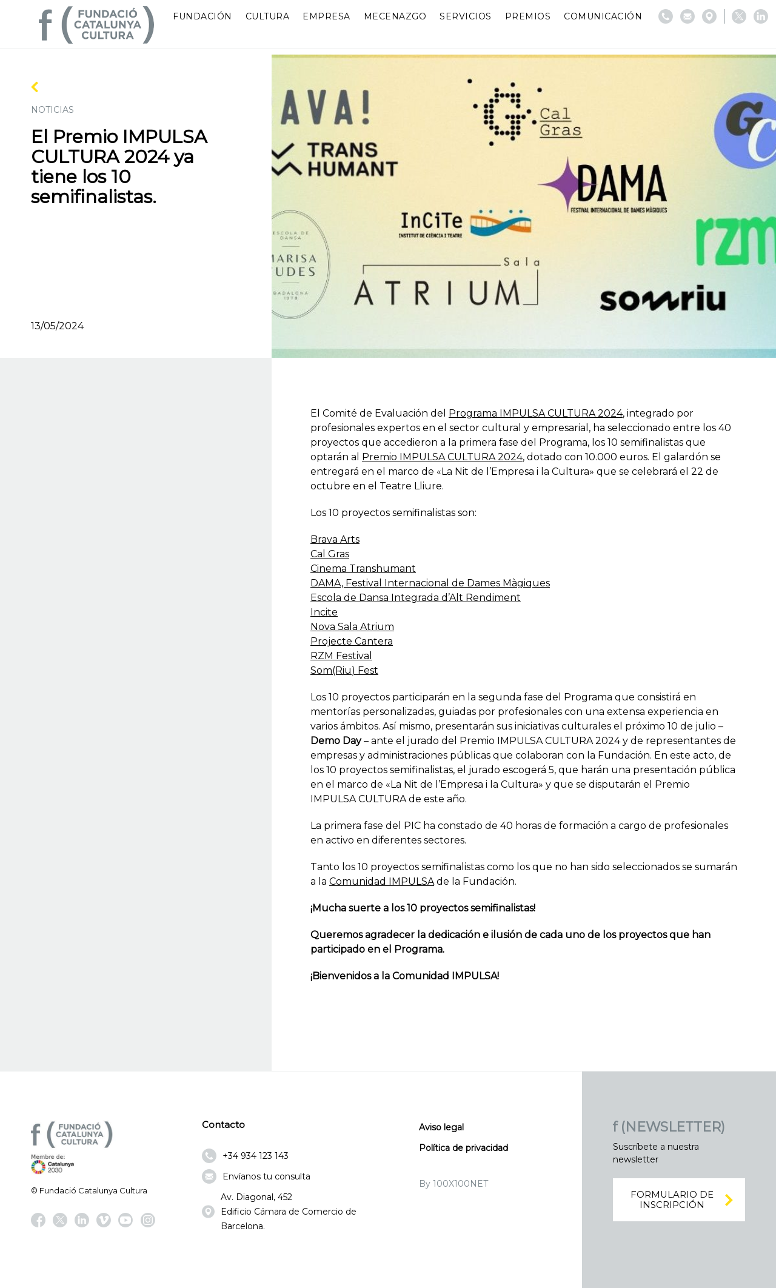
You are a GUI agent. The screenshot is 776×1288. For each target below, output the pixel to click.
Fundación (202, 16)
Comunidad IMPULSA (381, 881)
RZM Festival (341, 656)
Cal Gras (329, 554)
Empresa (326, 16)
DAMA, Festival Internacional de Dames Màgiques (430, 583)
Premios (528, 16)
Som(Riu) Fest (344, 670)
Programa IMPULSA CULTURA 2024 (536, 413)
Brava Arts (335, 539)
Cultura (268, 16)
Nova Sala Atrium (352, 626)
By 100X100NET (453, 1183)
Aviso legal (441, 1127)
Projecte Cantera (351, 641)
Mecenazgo (395, 16)
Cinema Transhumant (363, 568)
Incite (324, 612)
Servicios (466, 16)
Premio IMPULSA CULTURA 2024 (442, 457)
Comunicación (603, 16)
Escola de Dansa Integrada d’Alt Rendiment (415, 597)
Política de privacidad (463, 1147)
